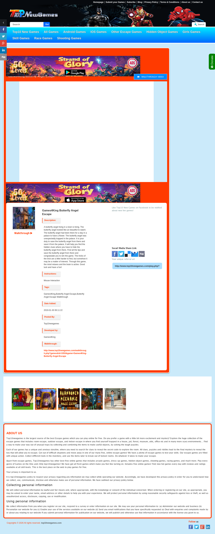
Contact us (197, 2)
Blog (140, 2)
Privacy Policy (151, 2)
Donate (212, 61)
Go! (47, 24)
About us (185, 2)
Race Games (43, 38)
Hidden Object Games (162, 32)
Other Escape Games (126, 32)
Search (201, 24)
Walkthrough (23, 233)
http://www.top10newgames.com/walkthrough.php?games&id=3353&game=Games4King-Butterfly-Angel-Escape (65, 353)
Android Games (74, 32)
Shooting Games (69, 38)
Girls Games (191, 32)
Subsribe (131, 2)
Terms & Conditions (169, 2)
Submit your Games (115, 2)
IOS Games (99, 32)
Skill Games (21, 38)
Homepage (98, 2)
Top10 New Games (25, 32)
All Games (51, 32)
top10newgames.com (51, 523)
